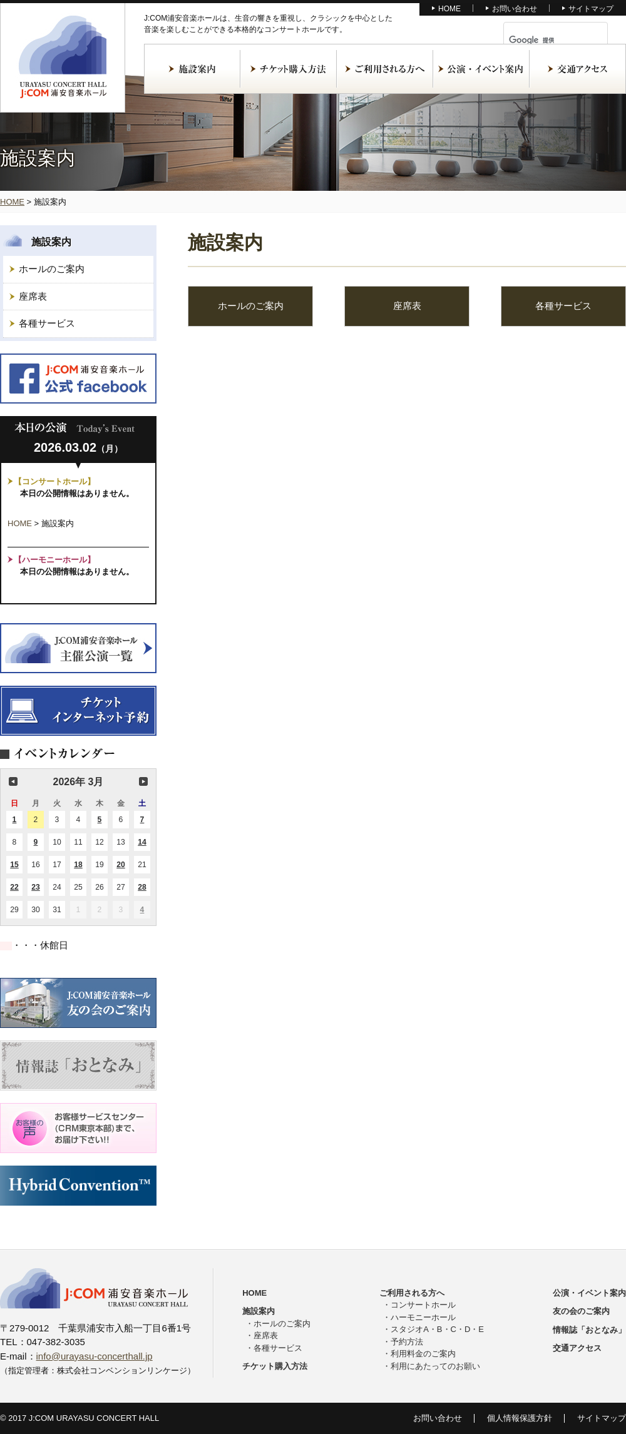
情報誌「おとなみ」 (589, 1330)
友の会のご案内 (581, 1311)
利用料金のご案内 (423, 1353)
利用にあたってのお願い (435, 1366)
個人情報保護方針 (519, 1418)
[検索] (541, 40)
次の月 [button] (143, 781)
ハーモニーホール (423, 1317)
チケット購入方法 (288, 69)
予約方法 (407, 1341)
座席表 (33, 296)
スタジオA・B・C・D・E (437, 1329)
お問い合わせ (514, 8)
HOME (449, 8)
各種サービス (47, 323)
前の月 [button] (13, 781)
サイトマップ (590, 8)
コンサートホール (423, 1304)
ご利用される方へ (385, 69)
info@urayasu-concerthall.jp (94, 1356)
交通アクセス (578, 69)
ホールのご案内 (52, 268)
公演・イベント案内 (481, 69)
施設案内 (192, 69)
